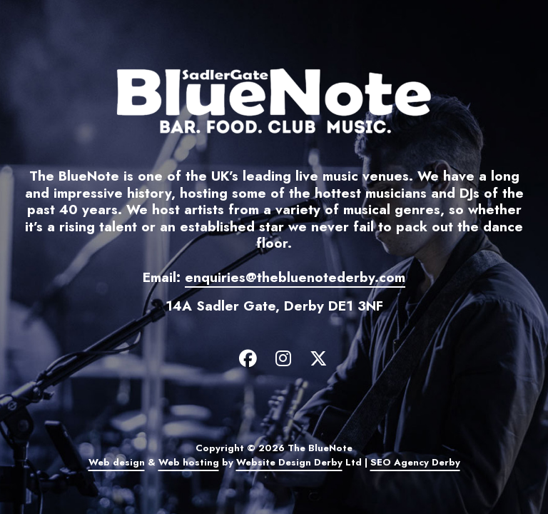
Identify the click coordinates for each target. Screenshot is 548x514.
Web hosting (188, 462)
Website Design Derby (289, 462)
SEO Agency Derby (415, 462)
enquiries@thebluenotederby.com (295, 277)
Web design (116, 462)
